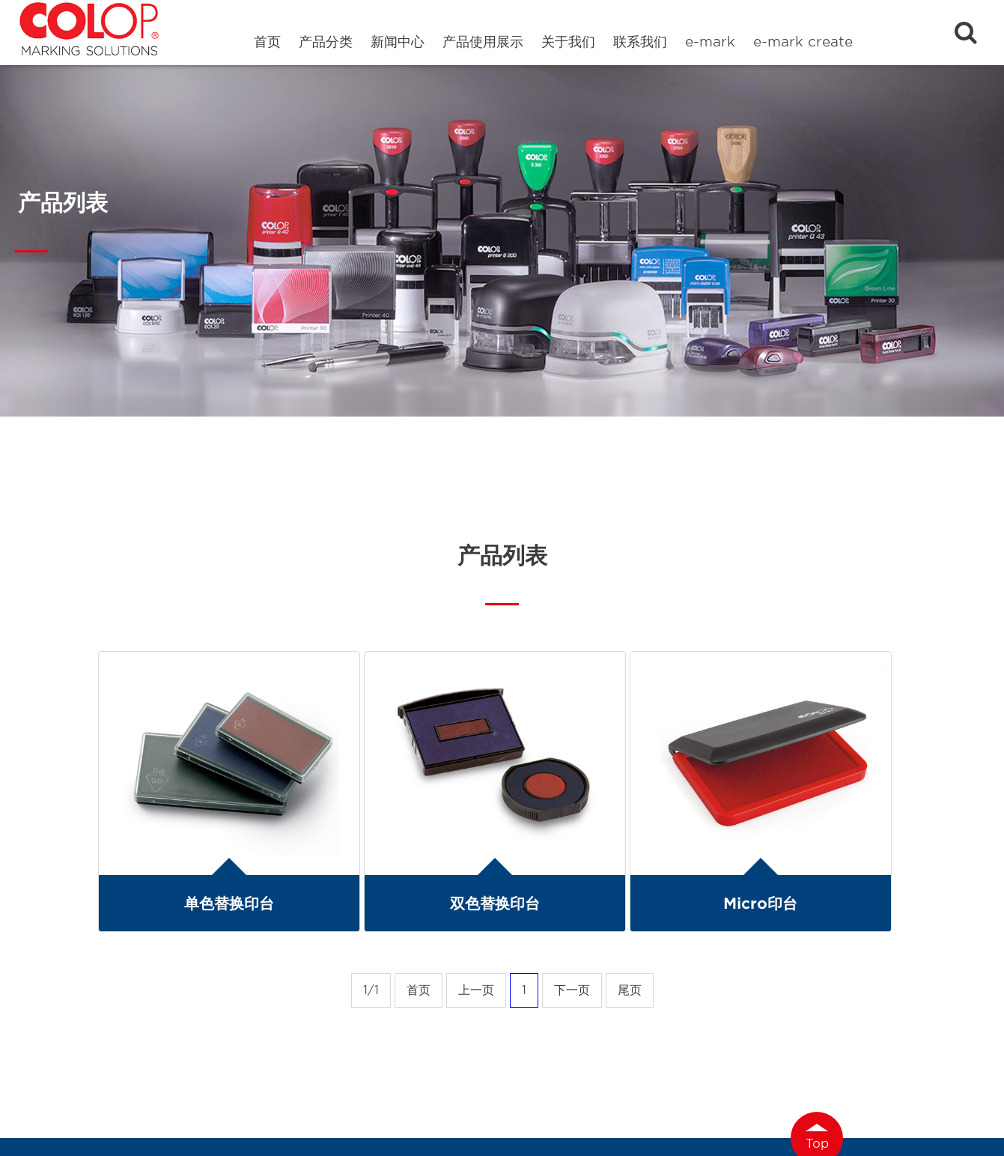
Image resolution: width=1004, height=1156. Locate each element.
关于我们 (568, 41)
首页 (267, 41)
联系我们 (640, 41)
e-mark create (803, 41)
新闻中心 (398, 41)
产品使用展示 (482, 41)
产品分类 (326, 41)
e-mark (710, 41)
